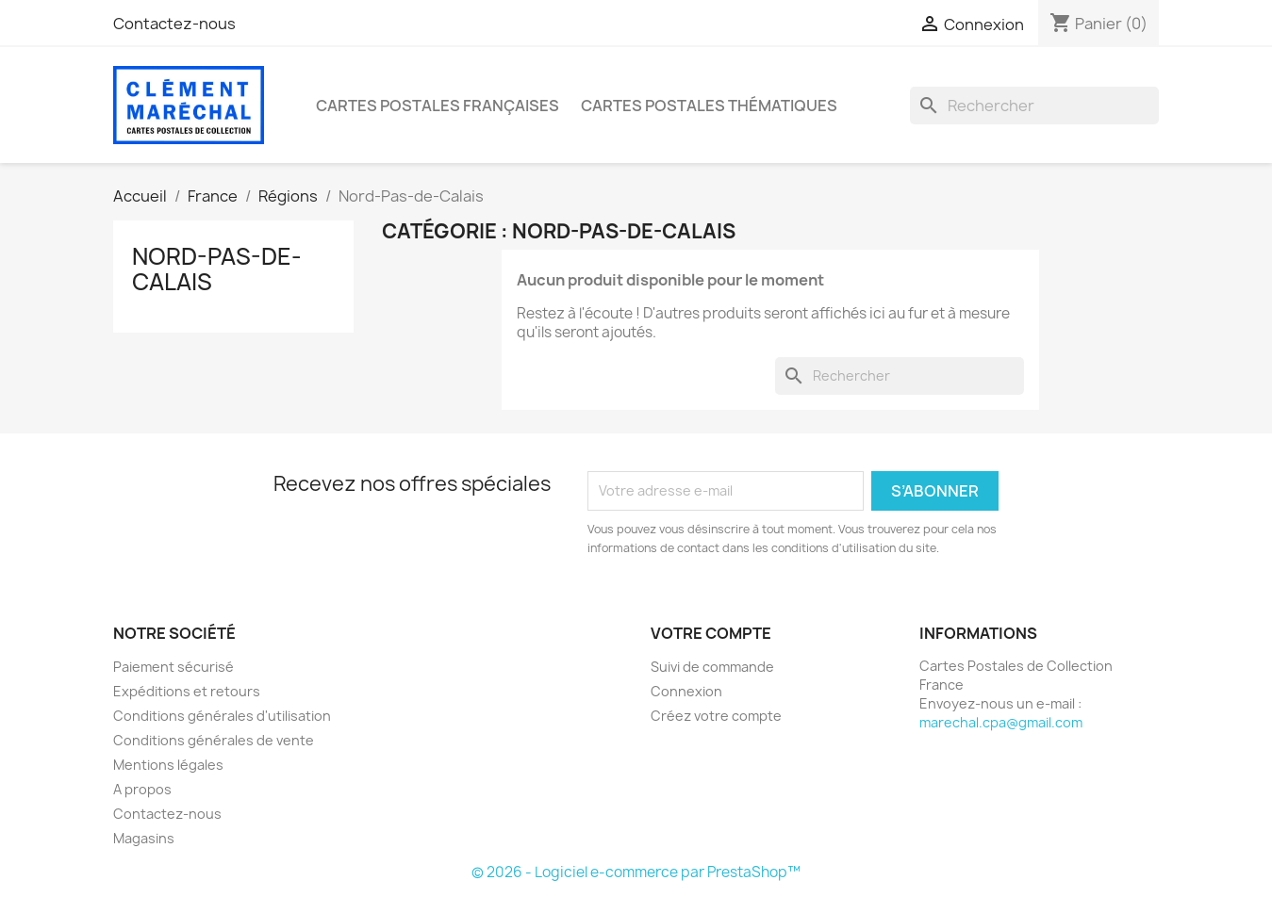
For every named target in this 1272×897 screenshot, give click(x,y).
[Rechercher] (1034, 105)
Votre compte (711, 633)
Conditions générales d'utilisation (222, 716)
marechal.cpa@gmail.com (1000, 722)
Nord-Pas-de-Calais (217, 268)
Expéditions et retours (186, 691)
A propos (142, 789)
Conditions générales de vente (213, 740)
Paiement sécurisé (173, 667)
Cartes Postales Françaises (437, 105)
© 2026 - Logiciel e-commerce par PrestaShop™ (636, 872)
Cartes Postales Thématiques (709, 105)
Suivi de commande (712, 667)
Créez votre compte (716, 716)
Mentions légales (168, 765)
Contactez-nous (174, 23)
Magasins (143, 838)
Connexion (686, 691)
